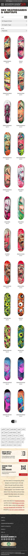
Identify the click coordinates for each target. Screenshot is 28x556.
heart (15, 445)
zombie (9, 435)
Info (2, 517)
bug (3, 442)
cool (8, 438)
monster (4, 435)
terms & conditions (19, 553)
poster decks (12, 432)
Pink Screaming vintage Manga (20, 157)
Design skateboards (6, 523)
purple (3, 445)
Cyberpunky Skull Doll (20, 414)
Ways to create (5, 526)
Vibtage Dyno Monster (7, 93)
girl (2, 432)
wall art (4, 438)
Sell (2, 532)
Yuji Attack (7, 253)
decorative (11, 442)
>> (15, 421)
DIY (6, 442)
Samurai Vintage (20, 93)
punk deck (13, 429)
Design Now (24, 474)
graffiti (3, 429)
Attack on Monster (7, 286)
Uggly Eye (21, 318)
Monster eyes (21, 350)
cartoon (18, 438)
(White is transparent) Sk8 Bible (7, 125)
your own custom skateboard (16, 509)
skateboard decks (19, 500)
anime (21, 435)
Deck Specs (24, 460)
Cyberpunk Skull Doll (7, 382)
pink (8, 429)
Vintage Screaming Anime (20, 125)
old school (9, 445)
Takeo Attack (21, 221)
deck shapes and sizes (18, 503)
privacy (23, 553)
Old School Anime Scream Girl (7, 157)
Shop (11, 7)
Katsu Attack (21, 189)
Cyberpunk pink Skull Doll (7, 414)
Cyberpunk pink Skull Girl (20, 382)
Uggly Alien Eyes (7, 318)
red (22, 442)
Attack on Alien (21, 286)
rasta (19, 445)
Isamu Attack (7, 221)
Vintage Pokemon (7, 61)
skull (19, 432)
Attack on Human (20, 253)
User (2, 520)
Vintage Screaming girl (7, 189)
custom (18, 442)
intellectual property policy (5, 554)
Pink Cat (21, 61)
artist (23, 429)
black (6, 432)
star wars (15, 435)
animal (13, 438)
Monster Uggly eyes (7, 350)
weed (19, 429)
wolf (23, 438)
